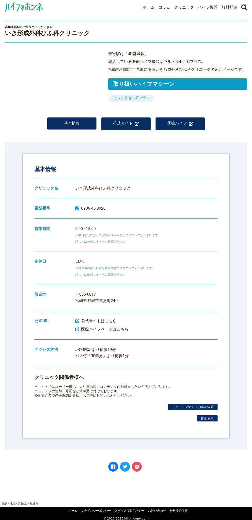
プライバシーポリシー (96, 510)
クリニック (184, 7)
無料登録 (229, 7)
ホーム (149, 7)
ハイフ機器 (208, 7)
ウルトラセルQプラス (131, 98)
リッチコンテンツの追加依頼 (193, 410)
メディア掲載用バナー (129, 510)
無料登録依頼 (179, 510)
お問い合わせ (157, 510)
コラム (164, 7)
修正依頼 (207, 421)
